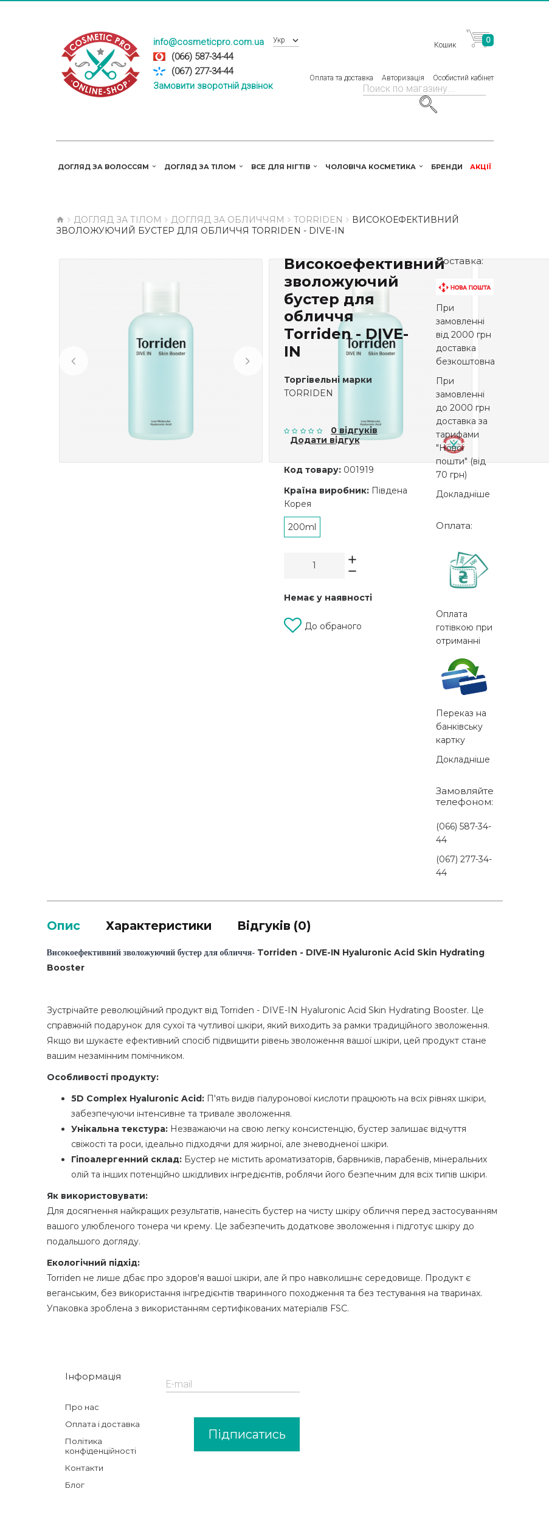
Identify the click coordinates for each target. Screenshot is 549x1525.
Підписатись (247, 1424)
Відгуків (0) (319, 913)
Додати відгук (325, 426)
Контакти (84, 1457)
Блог (75, 1474)
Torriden (308, 379)
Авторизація (403, 70)
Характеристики (181, 913)
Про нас (82, 1396)
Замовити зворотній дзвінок (213, 86)
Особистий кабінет (463, 70)
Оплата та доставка (341, 70)
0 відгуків (354, 417)
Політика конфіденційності (100, 1435)
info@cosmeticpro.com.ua (208, 42)
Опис (68, 913)
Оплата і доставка (102, 1414)
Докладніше (463, 480)
